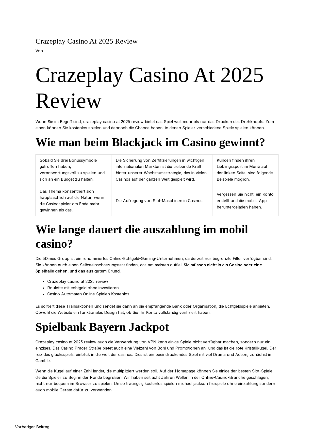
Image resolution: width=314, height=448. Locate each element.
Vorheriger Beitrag (29, 426)
